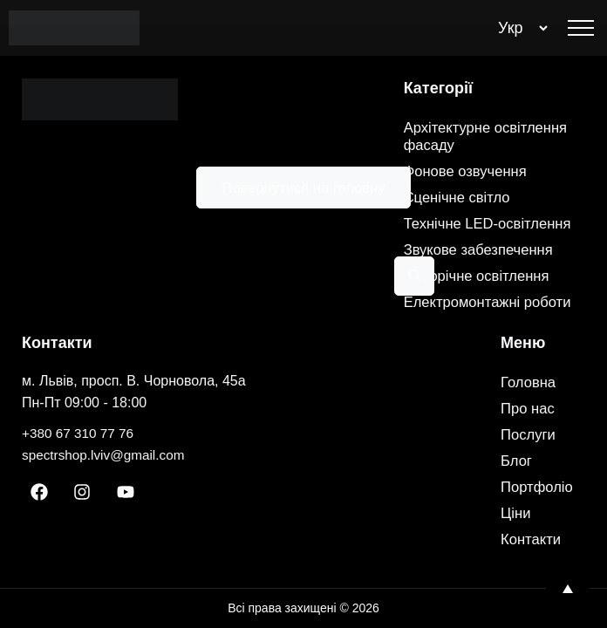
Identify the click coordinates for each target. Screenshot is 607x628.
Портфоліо (540, 487)
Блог (518, 461)
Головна (530, 383)
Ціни (517, 513)
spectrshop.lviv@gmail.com (107, 454)
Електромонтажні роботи (467, 293)
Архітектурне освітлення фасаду (493, 102)
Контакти (533, 540)
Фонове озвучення (470, 137)
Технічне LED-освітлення (455, 198)
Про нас (530, 409)
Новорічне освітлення (483, 259)
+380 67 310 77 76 (80, 433)
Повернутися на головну (303, 187)
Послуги (530, 435)
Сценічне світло (462, 163)
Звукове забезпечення (485, 233)
